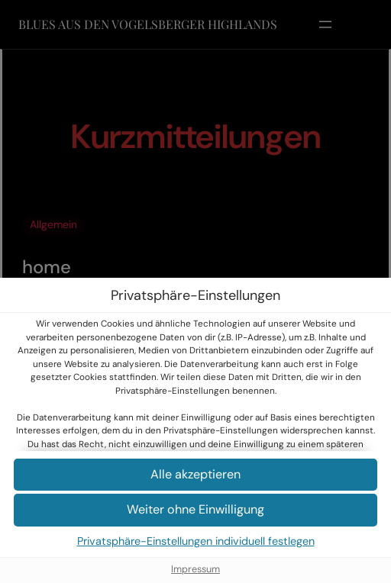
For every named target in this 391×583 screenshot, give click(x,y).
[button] (195, 475)
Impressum (195, 569)
